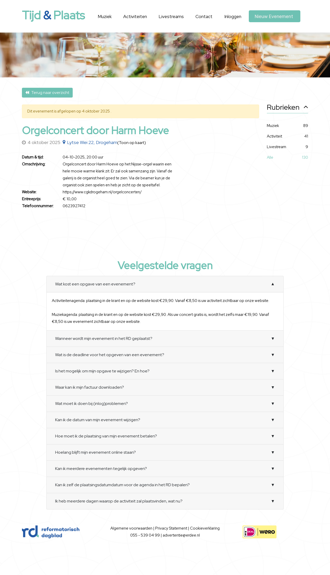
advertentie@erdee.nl (181, 535)
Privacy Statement (171, 528)
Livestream (276, 146)
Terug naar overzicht (47, 92)
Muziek (105, 16)
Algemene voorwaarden (131, 528)
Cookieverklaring (205, 528)
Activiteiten (135, 16)
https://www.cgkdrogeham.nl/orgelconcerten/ (102, 192)
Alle (270, 157)
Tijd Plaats (53, 15)
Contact (203, 16)
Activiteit (274, 136)
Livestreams (171, 16)
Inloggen (232, 16)
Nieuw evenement (273, 16)
